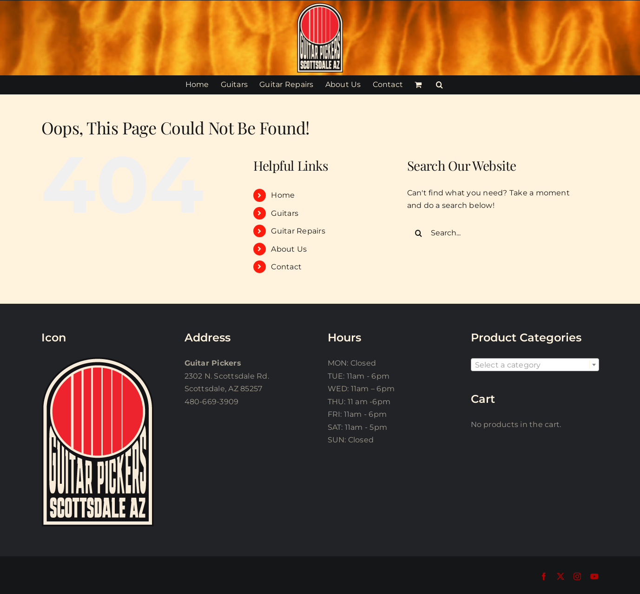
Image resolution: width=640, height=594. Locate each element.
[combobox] (535, 364)
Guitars (284, 213)
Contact (286, 266)
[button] (439, 84)
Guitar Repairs (298, 231)
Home (283, 195)
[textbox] (535, 365)
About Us (289, 249)
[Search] (418, 233)
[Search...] (495, 233)
